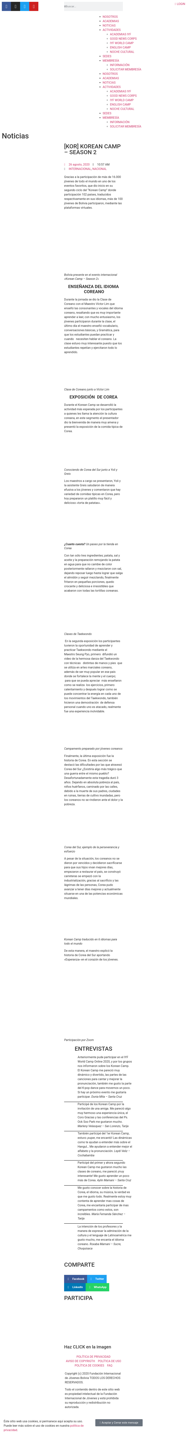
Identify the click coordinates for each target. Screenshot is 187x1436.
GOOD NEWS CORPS (123, 38)
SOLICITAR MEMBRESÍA (125, 69)
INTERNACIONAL (80, 169)
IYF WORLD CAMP (122, 43)
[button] (75, 1279)
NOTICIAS (109, 25)
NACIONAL (99, 169)
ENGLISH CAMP (120, 47)
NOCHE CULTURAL (122, 52)
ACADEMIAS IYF (120, 34)
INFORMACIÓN (119, 65)
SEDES (107, 56)
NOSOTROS (110, 16)
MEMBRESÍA (111, 60)
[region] (93, 1324)
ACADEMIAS (111, 21)
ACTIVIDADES (112, 30)
